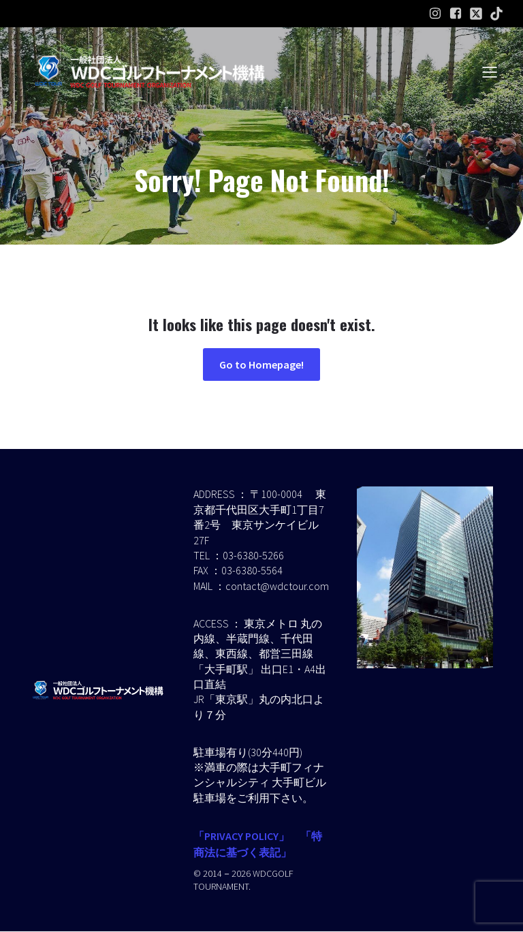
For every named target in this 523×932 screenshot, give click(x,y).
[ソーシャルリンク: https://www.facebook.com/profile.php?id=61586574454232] (455, 13)
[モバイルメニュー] (489, 71)
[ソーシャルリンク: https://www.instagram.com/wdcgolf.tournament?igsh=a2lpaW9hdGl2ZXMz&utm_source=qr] (435, 13)
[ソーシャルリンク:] (476, 13)
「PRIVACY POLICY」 (241, 836)
